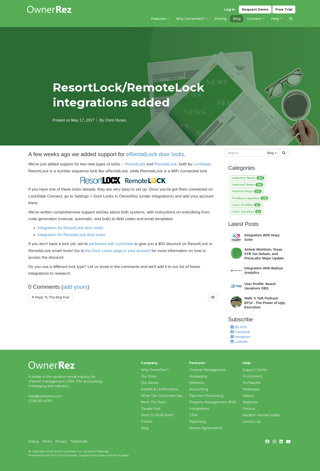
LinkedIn (239, 341)
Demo (255, 9)
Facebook (240, 332)
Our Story (148, 376)
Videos (248, 396)
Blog (145, 428)
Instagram (240, 337)
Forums (249, 409)
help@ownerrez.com (45, 396)
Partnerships (247, 191)
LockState (202, 164)
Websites (196, 383)
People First (150, 409)
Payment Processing (206, 396)
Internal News (247, 184)
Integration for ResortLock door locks (70, 227)
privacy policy (97, 455)
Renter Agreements (205, 428)
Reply (50, 297)
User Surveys (246, 211)
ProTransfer (252, 383)
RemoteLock (165, 164)
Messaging (198, 376)
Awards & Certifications (159, 389)
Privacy (61, 441)
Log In (229, 9)
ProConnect (252, 376)
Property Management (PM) (212, 402)
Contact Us (252, 421)
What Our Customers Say (161, 396)
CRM (193, 415)
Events (146, 421)
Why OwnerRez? (155, 370)
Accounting (198, 389)
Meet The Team (154, 402)
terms (117, 455)
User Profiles (246, 205)
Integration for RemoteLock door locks (71, 234)
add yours (75, 287)
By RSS (239, 327)
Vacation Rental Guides (261, 415)
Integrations (199, 409)
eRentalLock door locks (155, 154)
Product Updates (250, 198)
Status (33, 441)
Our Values (149, 383)
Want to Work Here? (157, 415)
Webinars (250, 402)
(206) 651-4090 (40, 401)
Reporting (197, 421)
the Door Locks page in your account (117, 250)
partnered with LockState (111, 243)
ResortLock (135, 164)
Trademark (78, 441)
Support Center (255, 370)
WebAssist (251, 389)
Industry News (248, 178)
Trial (283, 9)
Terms (47, 441)
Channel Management (207, 370)
